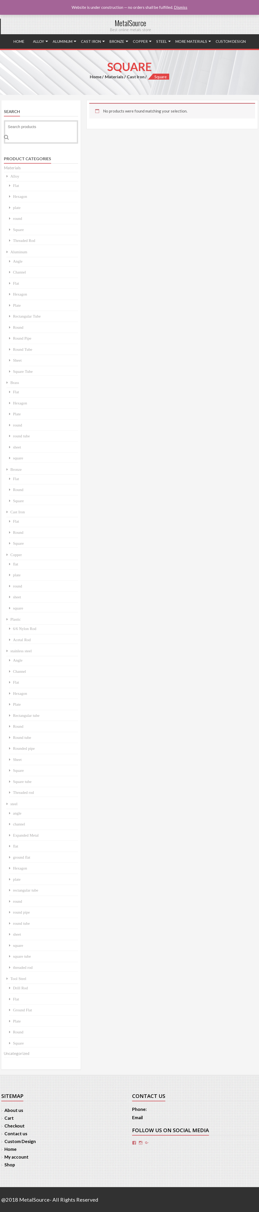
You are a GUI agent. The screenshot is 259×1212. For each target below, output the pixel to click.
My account (16, 1157)
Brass (14, 382)
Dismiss (180, 7)
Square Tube (23, 371)
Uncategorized (16, 1053)
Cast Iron (91, 41)
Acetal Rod (22, 640)
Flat (16, 185)
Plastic (15, 619)
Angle (18, 261)
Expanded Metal (26, 835)
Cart (9, 1118)
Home (18, 41)
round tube (21, 436)
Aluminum (62, 41)
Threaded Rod (24, 240)
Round (18, 327)
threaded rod (23, 967)
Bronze (117, 41)
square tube (22, 956)
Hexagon (20, 196)
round (17, 218)
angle (17, 813)
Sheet (17, 360)
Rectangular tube (26, 715)
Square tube (22, 781)
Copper (140, 41)
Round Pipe (22, 338)
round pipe (21, 912)
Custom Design (231, 41)
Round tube (22, 737)
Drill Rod (20, 988)
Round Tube (22, 349)
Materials (114, 76)
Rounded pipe (24, 748)
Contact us (15, 1133)
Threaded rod (23, 792)
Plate (17, 305)
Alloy (38, 41)
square (18, 458)
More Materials (191, 41)
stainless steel (21, 651)
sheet (17, 447)
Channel (19, 272)
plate (17, 207)
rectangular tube (25, 890)
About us (13, 1110)
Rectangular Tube (27, 316)
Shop (9, 1164)
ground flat (21, 857)
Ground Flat (22, 1010)
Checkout (14, 1126)
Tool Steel (18, 978)
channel (19, 824)
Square (18, 230)
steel (161, 41)
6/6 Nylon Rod (24, 628)
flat (15, 564)
